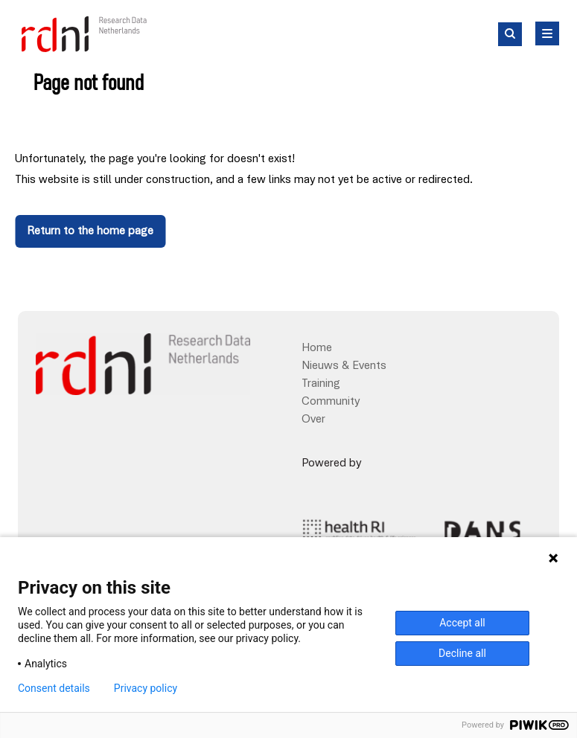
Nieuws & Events (344, 366)
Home (317, 348)
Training (321, 384)
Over (313, 420)
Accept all (462, 623)
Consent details (54, 688)
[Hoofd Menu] (547, 33)
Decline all (462, 653)
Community (331, 402)
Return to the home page (90, 231)
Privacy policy (145, 688)
